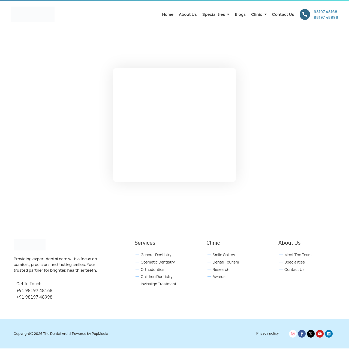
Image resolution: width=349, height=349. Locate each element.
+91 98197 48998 (34, 297)
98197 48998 (326, 17)
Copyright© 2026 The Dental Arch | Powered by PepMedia (61, 334)
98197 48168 (325, 11)
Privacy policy (267, 333)
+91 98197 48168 (34, 291)
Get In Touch (28, 284)
